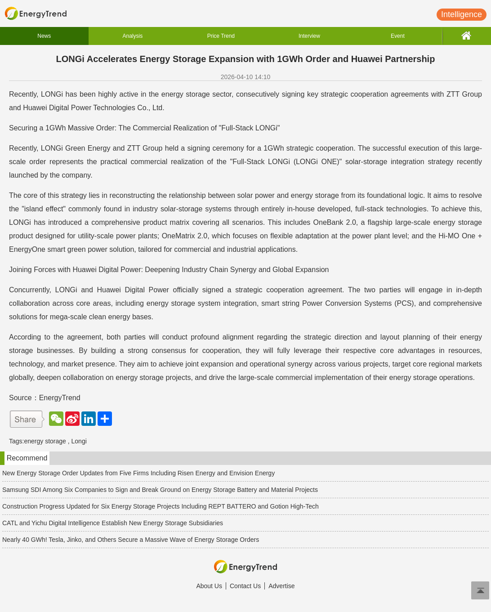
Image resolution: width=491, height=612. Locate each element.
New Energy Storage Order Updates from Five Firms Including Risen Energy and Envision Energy (138, 473)
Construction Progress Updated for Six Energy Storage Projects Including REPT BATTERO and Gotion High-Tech (160, 506)
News (44, 36)
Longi (79, 441)
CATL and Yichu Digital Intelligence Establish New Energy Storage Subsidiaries (112, 523)
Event (398, 36)
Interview (309, 36)
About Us (209, 586)
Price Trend (221, 36)
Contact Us (245, 586)
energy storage (45, 441)
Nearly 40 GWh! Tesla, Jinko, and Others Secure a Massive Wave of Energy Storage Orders (130, 539)
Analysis (132, 36)
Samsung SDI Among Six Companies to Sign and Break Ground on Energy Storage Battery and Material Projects (160, 489)
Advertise (281, 586)
